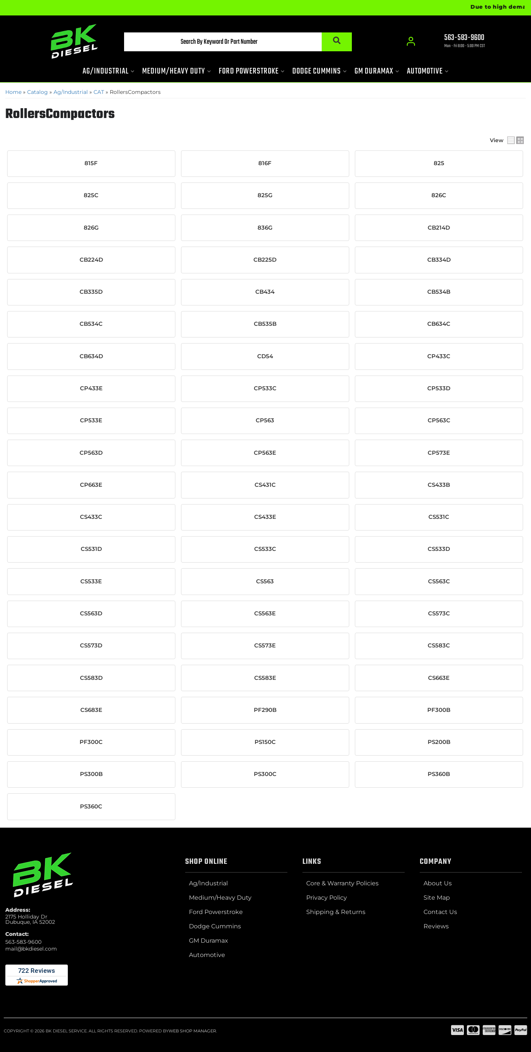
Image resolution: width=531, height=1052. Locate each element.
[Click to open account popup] (411, 41)
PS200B (439, 742)
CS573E (265, 645)
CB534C (91, 324)
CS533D (439, 549)
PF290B (265, 710)
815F (91, 163)
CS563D (91, 613)
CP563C (439, 420)
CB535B (265, 324)
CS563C (439, 581)
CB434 (265, 291)
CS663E (439, 678)
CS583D (91, 678)
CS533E (91, 581)
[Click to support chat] (458, 42)
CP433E (91, 388)
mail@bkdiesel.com (31, 948)
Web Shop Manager (192, 1031)
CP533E (91, 420)
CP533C (265, 388)
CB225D (264, 259)
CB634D (91, 356)
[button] (238, 41)
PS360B (439, 774)
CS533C (265, 549)
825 (439, 163)
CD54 (265, 356)
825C (91, 195)
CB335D (91, 291)
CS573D (91, 645)
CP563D (91, 452)
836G (265, 227)
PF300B (438, 710)
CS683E (91, 710)
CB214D (439, 227)
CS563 (265, 581)
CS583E (265, 678)
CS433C (91, 517)
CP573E (439, 452)
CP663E (91, 485)
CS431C (265, 485)
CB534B (438, 291)
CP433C (438, 356)
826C (438, 195)
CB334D (439, 259)
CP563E (265, 452)
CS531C (438, 517)
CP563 (265, 420)
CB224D (91, 259)
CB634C (438, 324)
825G (265, 195)
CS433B (439, 485)
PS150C (265, 742)
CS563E (265, 613)
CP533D (438, 388)
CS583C (439, 645)
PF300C (91, 742)
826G (91, 227)
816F (265, 163)
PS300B (91, 774)
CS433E (265, 517)
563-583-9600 (23, 942)
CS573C (439, 613)
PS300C (265, 774)
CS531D (91, 549)
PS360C (91, 806)
